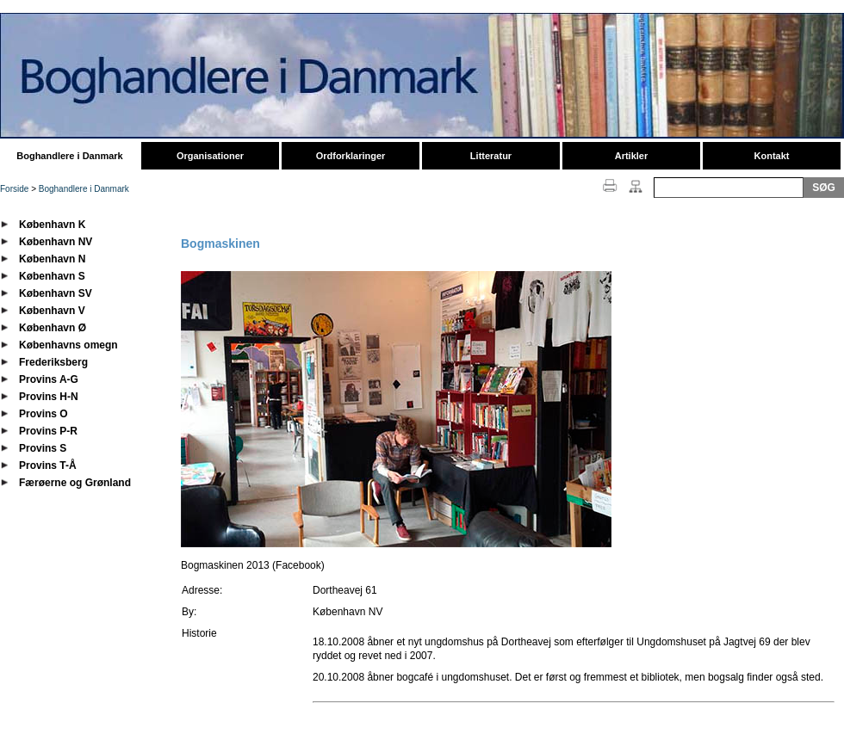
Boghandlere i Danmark (69, 156)
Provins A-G (48, 379)
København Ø (52, 328)
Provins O (43, 414)
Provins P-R (48, 431)
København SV (55, 293)
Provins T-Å (48, 465)
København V (52, 311)
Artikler (632, 156)
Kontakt (772, 156)
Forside (14, 189)
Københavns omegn (68, 345)
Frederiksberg (53, 362)
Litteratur (491, 156)
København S (52, 276)
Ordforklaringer (351, 156)
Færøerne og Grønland (75, 483)
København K (52, 225)
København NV (55, 242)
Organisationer (210, 156)
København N (52, 259)
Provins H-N (48, 397)
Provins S (42, 448)
